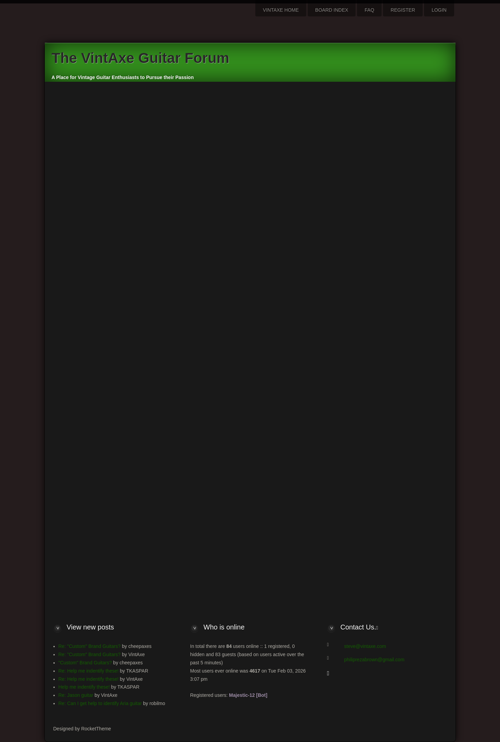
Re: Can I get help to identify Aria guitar (100, 703)
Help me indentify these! (84, 687)
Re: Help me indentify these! (89, 671)
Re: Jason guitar (76, 695)
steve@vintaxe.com (365, 646)
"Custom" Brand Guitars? (85, 662)
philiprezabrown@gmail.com (374, 659)
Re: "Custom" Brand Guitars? (90, 646)
